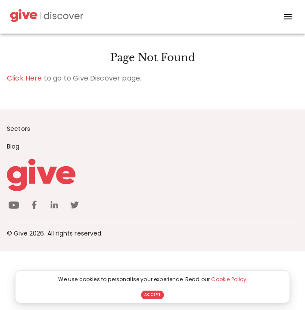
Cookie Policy (228, 279)
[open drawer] (287, 16)
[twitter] (74, 206)
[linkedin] (54, 206)
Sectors (18, 128)
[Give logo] (152, 174)
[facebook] (34, 206)
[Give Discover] (45, 17)
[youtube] (14, 206)
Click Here (24, 78)
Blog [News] (13, 146)
